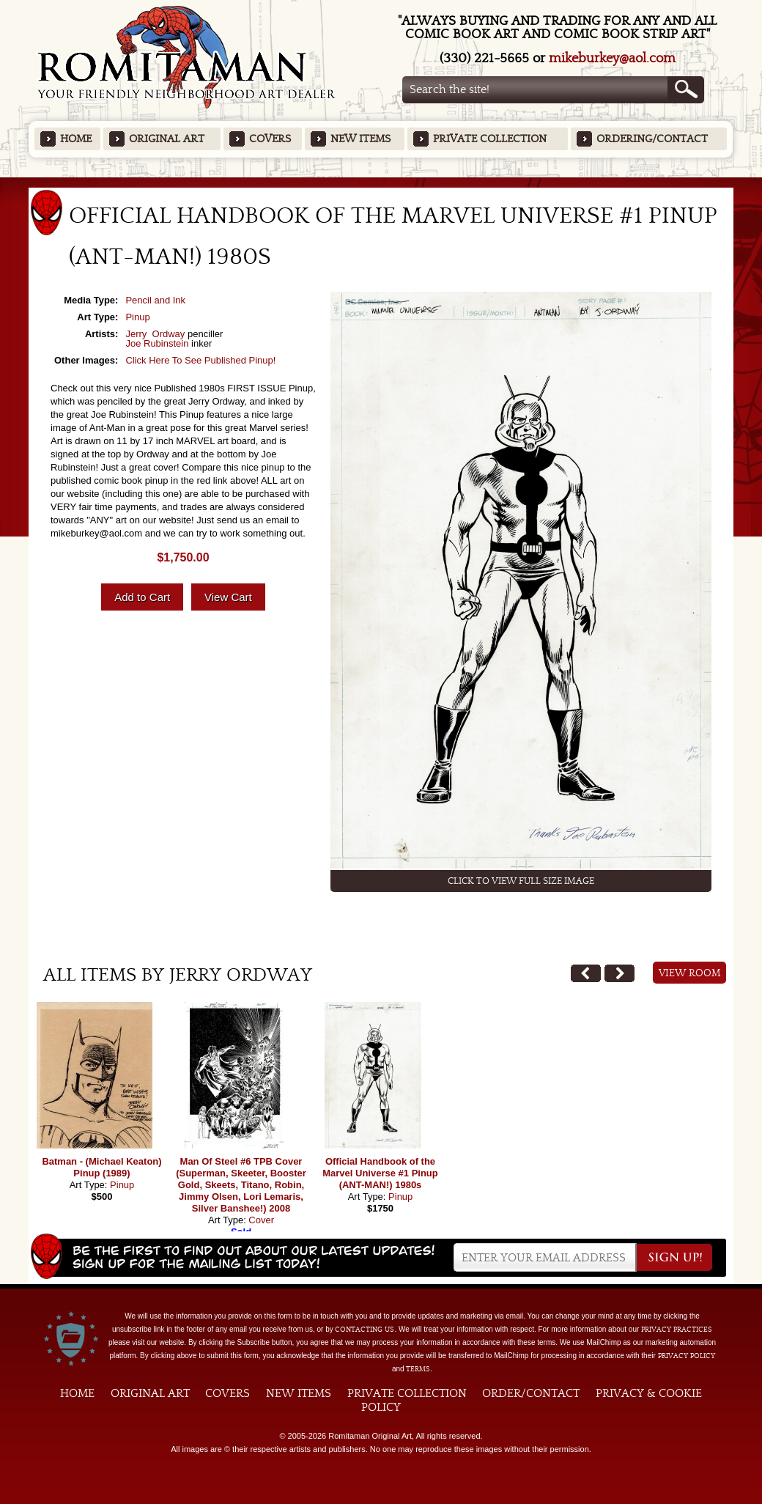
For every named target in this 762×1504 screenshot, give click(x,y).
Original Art (166, 139)
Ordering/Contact (652, 139)
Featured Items (381, 182)
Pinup (137, 317)
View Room (690, 973)
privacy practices (676, 1329)
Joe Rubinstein (156, 343)
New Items (360, 139)
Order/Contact (531, 1393)
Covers (270, 139)
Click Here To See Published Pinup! (200, 360)
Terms (418, 1369)
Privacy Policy (686, 1356)
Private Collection (490, 139)
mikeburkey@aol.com (612, 58)
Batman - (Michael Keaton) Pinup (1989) (101, 1167)
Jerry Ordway (155, 333)
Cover (261, 1219)
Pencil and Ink (155, 300)
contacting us (364, 1329)
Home (76, 139)
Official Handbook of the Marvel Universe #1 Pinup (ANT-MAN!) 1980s (380, 1173)
